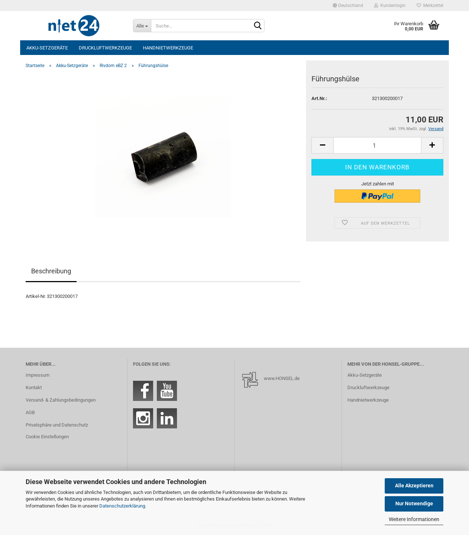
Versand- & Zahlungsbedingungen (61, 400)
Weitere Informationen (414, 519)
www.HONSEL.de (282, 378)
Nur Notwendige (414, 503)
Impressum (37, 375)
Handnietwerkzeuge (168, 48)
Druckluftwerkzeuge (105, 48)
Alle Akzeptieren (414, 485)
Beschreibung (51, 271)
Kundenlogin (390, 5)
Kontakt (34, 387)
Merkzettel (430, 5)
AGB (30, 412)
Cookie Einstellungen (47, 436)
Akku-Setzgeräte (47, 48)
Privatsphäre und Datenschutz (57, 425)
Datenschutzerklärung (122, 506)
